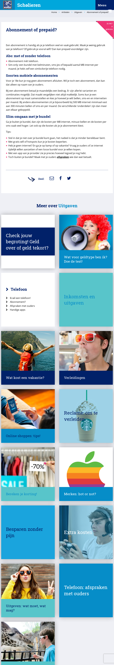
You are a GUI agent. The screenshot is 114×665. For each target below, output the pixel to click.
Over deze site (30, 652)
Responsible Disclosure (74, 652)
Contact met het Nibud (17, 657)
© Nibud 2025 (13, 652)
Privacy (44, 652)
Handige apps (21, 300)
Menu (105, 6)
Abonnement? (21, 292)
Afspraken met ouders (26, 296)
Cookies (55, 652)
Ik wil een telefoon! (24, 288)
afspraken (67, 153)
